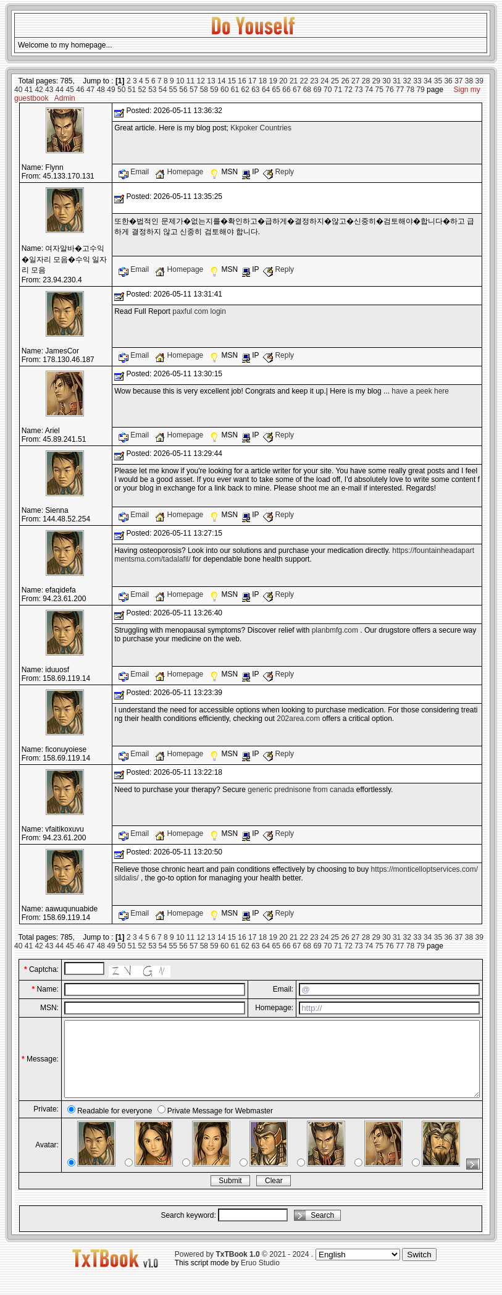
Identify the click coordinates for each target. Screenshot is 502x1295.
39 (479, 81)
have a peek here (420, 391)
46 (80, 89)
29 (376, 81)
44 (60, 89)
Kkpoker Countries (260, 128)
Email (135, 171)
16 (242, 81)
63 (255, 89)
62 (245, 89)
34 (428, 81)
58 (204, 89)
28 (366, 81)
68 (307, 89)
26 (345, 81)
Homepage (180, 171)
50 (121, 89)
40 (18, 89)
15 (232, 81)
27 (355, 81)
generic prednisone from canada (301, 789)
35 (438, 81)
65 (276, 89)
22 (304, 81)
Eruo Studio (260, 1277)
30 (386, 81)
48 (101, 89)
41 (29, 89)
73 (358, 89)
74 (369, 89)
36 (448, 81)
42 (39, 89)
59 (214, 89)
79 (420, 89)
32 (407, 81)
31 (397, 81)
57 (194, 89)
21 (294, 81)
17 (252, 81)
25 (335, 81)
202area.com (298, 718)
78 (410, 89)
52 (142, 89)
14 (221, 81)
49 (111, 89)
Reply (278, 171)
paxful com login (199, 311)
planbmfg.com (335, 630)
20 (283, 81)
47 (90, 89)
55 (173, 89)
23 (314, 81)
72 (349, 89)
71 (338, 89)
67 (297, 89)
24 (324, 81)
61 (235, 89)
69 (317, 89)
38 (469, 81)
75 (379, 89)
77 (400, 89)
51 (132, 89)
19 (273, 81)
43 (49, 89)
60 (224, 89)
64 (266, 89)
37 (458, 81)
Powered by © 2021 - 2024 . (244, 1269)
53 (152, 89)
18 (263, 81)
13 (211, 81)
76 (389, 89)
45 (70, 89)
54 (163, 89)
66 (286, 89)
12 (201, 81)
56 (183, 89)
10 (180, 81)
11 (190, 81)
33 (417, 81)
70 (328, 89)
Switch (419, 1269)
